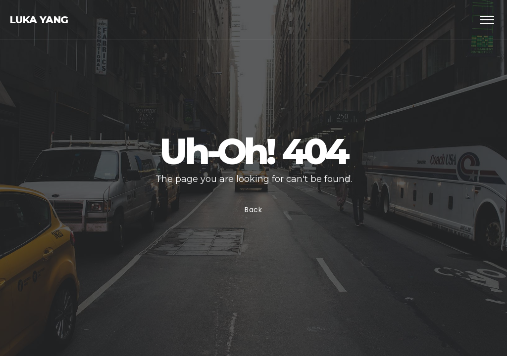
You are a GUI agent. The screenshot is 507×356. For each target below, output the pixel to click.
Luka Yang (39, 20)
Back (253, 210)
